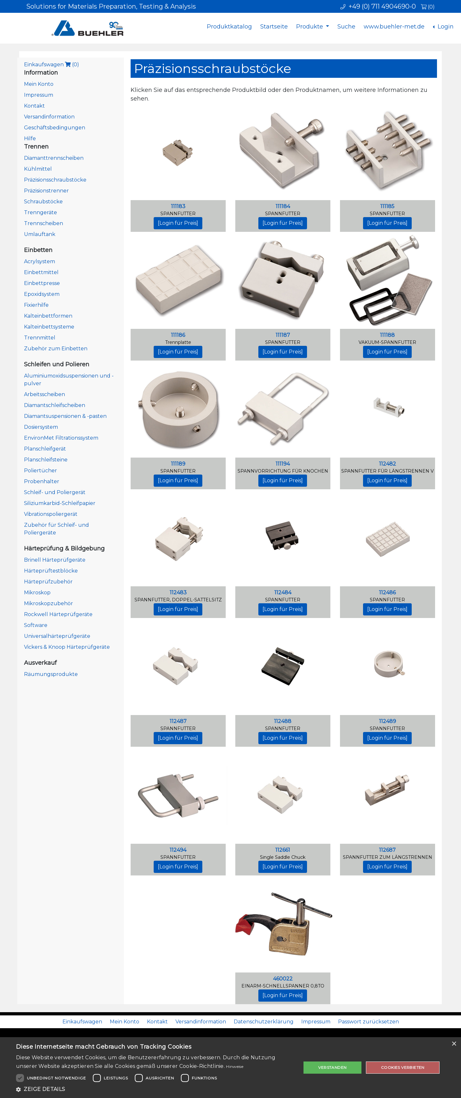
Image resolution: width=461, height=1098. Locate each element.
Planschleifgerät (45, 449)
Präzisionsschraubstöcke (55, 180)
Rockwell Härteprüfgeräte (58, 614)
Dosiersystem (41, 427)
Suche (346, 26)
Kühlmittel (38, 169)
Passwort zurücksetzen (368, 1022)
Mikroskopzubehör (48, 603)
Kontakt (34, 106)
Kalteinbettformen (48, 316)
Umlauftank (39, 234)
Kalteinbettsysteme (49, 327)
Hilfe (30, 138)
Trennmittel (39, 338)
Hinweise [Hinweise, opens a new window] (234, 1066)
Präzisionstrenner (46, 191)
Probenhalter (41, 481)
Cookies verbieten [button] (403, 1067)
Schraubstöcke (43, 202)
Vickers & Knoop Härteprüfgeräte (67, 647)
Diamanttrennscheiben (54, 158)
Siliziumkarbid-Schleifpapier (59, 503)
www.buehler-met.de (394, 26)
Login (445, 26)
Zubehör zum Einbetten (55, 349)
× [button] (453, 1044)
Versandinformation (49, 117)
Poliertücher (40, 471)
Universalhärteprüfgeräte (57, 636)
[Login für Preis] (178, 223)
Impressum (38, 95)
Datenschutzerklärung (264, 1022)
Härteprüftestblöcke (51, 571)
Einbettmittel (41, 272)
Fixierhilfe (36, 305)
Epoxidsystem (42, 294)
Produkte (310, 26)
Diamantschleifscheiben (54, 405)
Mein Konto (38, 84)
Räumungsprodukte (51, 674)
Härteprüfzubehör (48, 582)
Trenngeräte (40, 212)
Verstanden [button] (332, 1067)
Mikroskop (37, 593)
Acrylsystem (39, 261)
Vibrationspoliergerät (50, 514)
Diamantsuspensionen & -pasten (65, 416)
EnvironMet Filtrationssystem (61, 438)
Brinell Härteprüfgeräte (54, 560)
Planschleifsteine (46, 460)
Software (35, 625)
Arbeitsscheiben (44, 394)
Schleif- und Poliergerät (54, 492)
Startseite (274, 26)
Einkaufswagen (51, 64)
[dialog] (230, 1067)
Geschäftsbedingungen (54, 128)
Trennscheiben (43, 223)
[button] (154, 1089)
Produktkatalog (229, 26)
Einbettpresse (42, 283)
